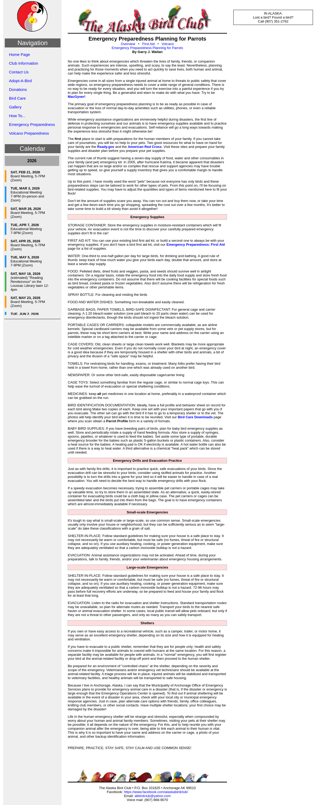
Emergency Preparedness (32, 124)
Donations (18, 89)
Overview (128, 44)
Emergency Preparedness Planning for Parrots (147, 48)
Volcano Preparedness (29, 133)
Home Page (19, 54)
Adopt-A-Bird (20, 80)
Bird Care (17, 98)
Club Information (23, 63)
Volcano (168, 44)
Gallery (15, 107)
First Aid (148, 44)
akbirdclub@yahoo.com (153, 796)
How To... (17, 115)
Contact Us (19, 72)
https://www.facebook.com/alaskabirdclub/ (156, 792)
